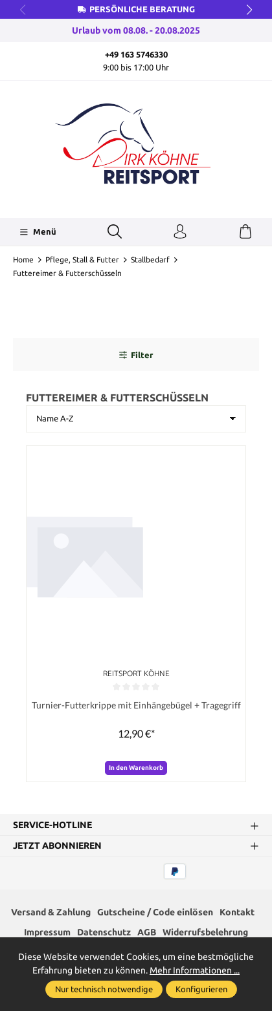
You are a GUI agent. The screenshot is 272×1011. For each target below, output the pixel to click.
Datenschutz (104, 932)
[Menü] (37, 232)
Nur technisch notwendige (104, 989)
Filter (135, 354)
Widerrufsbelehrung (205, 932)
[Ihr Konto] (180, 232)
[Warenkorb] (245, 232)
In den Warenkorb (136, 767)
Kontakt (237, 912)
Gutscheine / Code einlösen (155, 912)
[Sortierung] (136, 418)
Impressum (47, 932)
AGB (146, 932)
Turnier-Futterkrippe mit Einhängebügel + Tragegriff (136, 704)
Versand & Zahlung (51, 912)
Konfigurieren (201, 989)
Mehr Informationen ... (195, 970)
